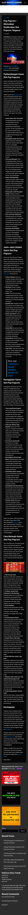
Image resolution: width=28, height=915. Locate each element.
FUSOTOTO (5, 875)
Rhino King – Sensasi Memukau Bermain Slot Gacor (13, 369)
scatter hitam (11, 736)
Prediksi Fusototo (7, 879)
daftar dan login (14, 885)
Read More (7, 759)
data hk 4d (5, 877)
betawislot (5, 905)
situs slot (4, 881)
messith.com (8, 729)
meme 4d (16, 522)
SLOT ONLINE (6, 17)
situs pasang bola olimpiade (10, 901)
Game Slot (6, 273)
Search (4, 828)
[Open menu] (24, 2)
